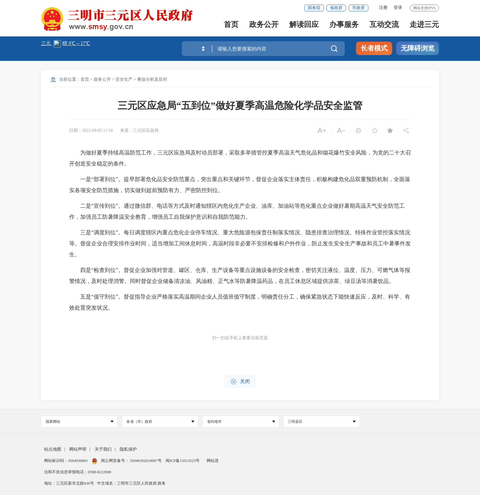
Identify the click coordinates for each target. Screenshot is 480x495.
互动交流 (384, 24)
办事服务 (344, 24)
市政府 (358, 8)
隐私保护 (128, 449)
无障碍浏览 (417, 48)
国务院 (314, 8)
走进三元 (424, 24)
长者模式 (374, 48)
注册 (383, 7)
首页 (231, 24)
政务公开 (264, 24)
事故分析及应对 (152, 79)
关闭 (240, 381)
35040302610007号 (146, 460)
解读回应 (304, 24)
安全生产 (124, 79)
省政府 (336, 8)
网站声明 (77, 449)
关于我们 (103, 449)
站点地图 (52, 449)
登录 (398, 7)
